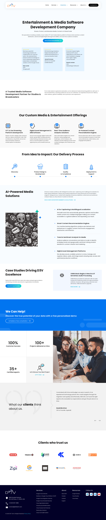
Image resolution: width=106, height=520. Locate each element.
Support (63, 501)
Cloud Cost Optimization (42, 512)
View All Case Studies (13, 286)
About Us (84, 5)
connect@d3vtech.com (15, 507)
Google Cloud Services (41, 493)
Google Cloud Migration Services (44, 498)
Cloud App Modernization (42, 503)
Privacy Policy (27, 513)
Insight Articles (76, 493)
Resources (75, 5)
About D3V (64, 493)
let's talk (38, 375)
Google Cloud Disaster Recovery (44, 501)
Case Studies (75, 496)
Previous (95, 420)
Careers (64, 496)
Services (56, 5)
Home (48, 5)
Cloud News (75, 498)
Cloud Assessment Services (43, 508)
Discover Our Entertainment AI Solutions (58, 200)
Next (100, 420)
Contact (64, 498)
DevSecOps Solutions (41, 510)
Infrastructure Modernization (43, 505)
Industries (65, 5)
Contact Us (93, 5)
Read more (74, 287)
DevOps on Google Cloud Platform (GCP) (46, 496)
